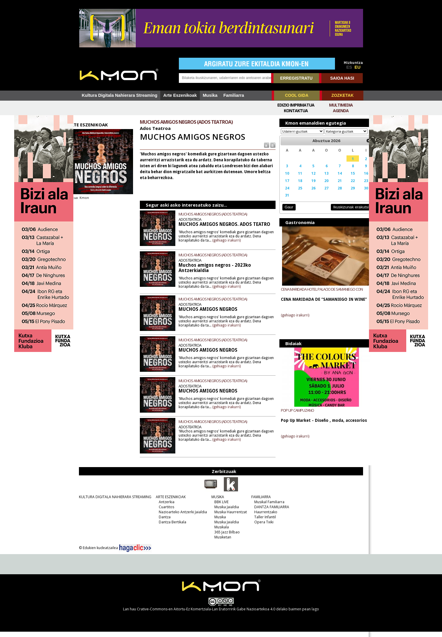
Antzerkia (165, 507)
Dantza (163, 522)
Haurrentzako (264, 517)
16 (357, 178)
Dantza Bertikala (170, 527)
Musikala (220, 532)
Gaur (285, 212)
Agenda (341, 110)
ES (349, 67)
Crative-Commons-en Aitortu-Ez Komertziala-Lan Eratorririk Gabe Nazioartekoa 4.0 (206, 614)
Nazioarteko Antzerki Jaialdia (181, 517)
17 (283, 186)
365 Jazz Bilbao (225, 537)
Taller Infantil (263, 522)
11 (295, 178)
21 (333, 186)
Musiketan (221, 542)
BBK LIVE (220, 507)
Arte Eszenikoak (180, 95)
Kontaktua (296, 110)
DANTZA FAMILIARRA (269, 512)
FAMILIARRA (259, 502)
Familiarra (233, 95)
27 (320, 193)
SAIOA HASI (342, 78)
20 (320, 186)
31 (283, 200)
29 (345, 193)
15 (345, 178)
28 (333, 193)
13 (320, 178)
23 (357, 186)
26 (308, 193)
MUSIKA (216, 502)
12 (308, 178)
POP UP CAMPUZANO (293, 415)
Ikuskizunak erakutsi (342, 212)
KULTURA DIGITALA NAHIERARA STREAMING (113, 502)
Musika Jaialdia (225, 512)
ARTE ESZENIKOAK (169, 502)
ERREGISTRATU (296, 78)
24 (283, 193)
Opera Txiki (262, 527)
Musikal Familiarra (267, 507)
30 (357, 193)
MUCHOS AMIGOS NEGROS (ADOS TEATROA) (218, 214)
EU (357, 67)
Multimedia (341, 105)
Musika (210, 95)
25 (295, 193)
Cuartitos (164, 512)
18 (295, 186)
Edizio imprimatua (295, 105)
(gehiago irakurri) (240, 246)
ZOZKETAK (342, 95)
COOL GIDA (296, 95)
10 (283, 178)
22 (345, 186)
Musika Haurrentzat (229, 517)
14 (333, 178)
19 (308, 186)
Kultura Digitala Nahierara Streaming (120, 95)
